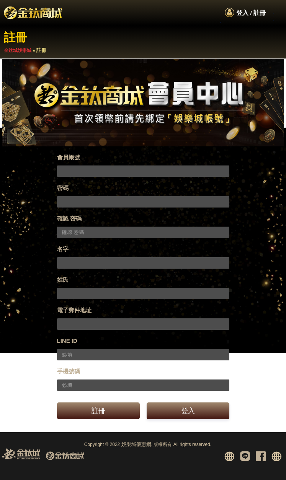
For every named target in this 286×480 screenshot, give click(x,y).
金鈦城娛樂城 (17, 50)
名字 (63, 249)
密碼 (63, 188)
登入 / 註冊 (251, 13)
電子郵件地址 (74, 310)
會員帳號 (68, 157)
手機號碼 (68, 371)
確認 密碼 (69, 218)
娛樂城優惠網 (136, 444)
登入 (188, 411)
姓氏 (63, 279)
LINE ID (67, 340)
